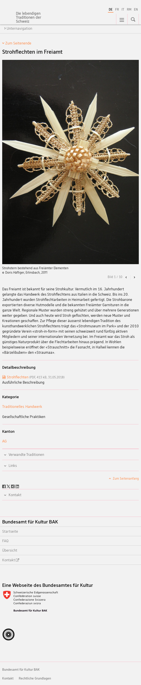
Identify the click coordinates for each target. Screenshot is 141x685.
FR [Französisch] (117, 9)
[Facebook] (4, 486)
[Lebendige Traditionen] (35, 17)
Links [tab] (12, 465)
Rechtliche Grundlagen (35, 678)
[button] (126, 277)
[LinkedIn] (17, 486)
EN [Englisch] (136, 9)
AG (4, 441)
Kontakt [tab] (14, 495)
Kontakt (7, 678)
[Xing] (13, 486)
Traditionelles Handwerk (22, 406)
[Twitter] (9, 486)
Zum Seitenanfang (125, 478)
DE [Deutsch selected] (111, 9)
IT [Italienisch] (123, 9)
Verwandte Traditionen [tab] (26, 454)
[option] (70, 167)
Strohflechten (35, 377)
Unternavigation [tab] (19, 28)
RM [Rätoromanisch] (129, 9)
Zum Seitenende (18, 43)
